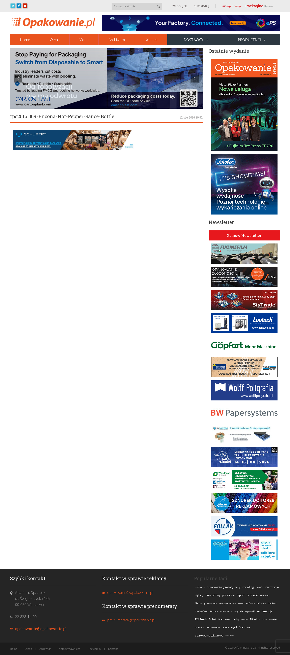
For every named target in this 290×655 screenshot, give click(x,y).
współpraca (250, 603)
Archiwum (117, 39)
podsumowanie (213, 627)
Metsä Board (212, 603)
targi (237, 587)
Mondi (240, 603)
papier (227, 619)
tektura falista (226, 611)
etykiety (199, 595)
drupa (264, 619)
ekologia (259, 587)
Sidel (220, 619)
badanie (225, 627)
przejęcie (252, 595)
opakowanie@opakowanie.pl (41, 628)
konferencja (264, 611)
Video (84, 39)
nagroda (238, 611)
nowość (244, 619)
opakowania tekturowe (209, 635)
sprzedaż (273, 619)
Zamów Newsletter (244, 235)
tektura (214, 611)
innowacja (199, 627)
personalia (228, 595)
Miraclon (255, 619)
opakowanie (265, 595)
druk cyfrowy (213, 595)
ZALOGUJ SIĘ (179, 6)
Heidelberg (261, 603)
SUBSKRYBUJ (201, 6)
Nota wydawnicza (69, 649)
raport (241, 595)
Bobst (212, 619)
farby (235, 619)
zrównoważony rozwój (220, 587)
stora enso (229, 635)
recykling (248, 587)
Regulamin (94, 649)
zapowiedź (250, 611)
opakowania (200, 587)
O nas (55, 39)
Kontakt (151, 39)
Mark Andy (200, 603)
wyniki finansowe (240, 627)
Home (25, 39)
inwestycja (272, 587)
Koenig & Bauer (201, 611)
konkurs (272, 603)
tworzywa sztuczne (227, 603)
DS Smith (201, 619)
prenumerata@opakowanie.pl (131, 620)
